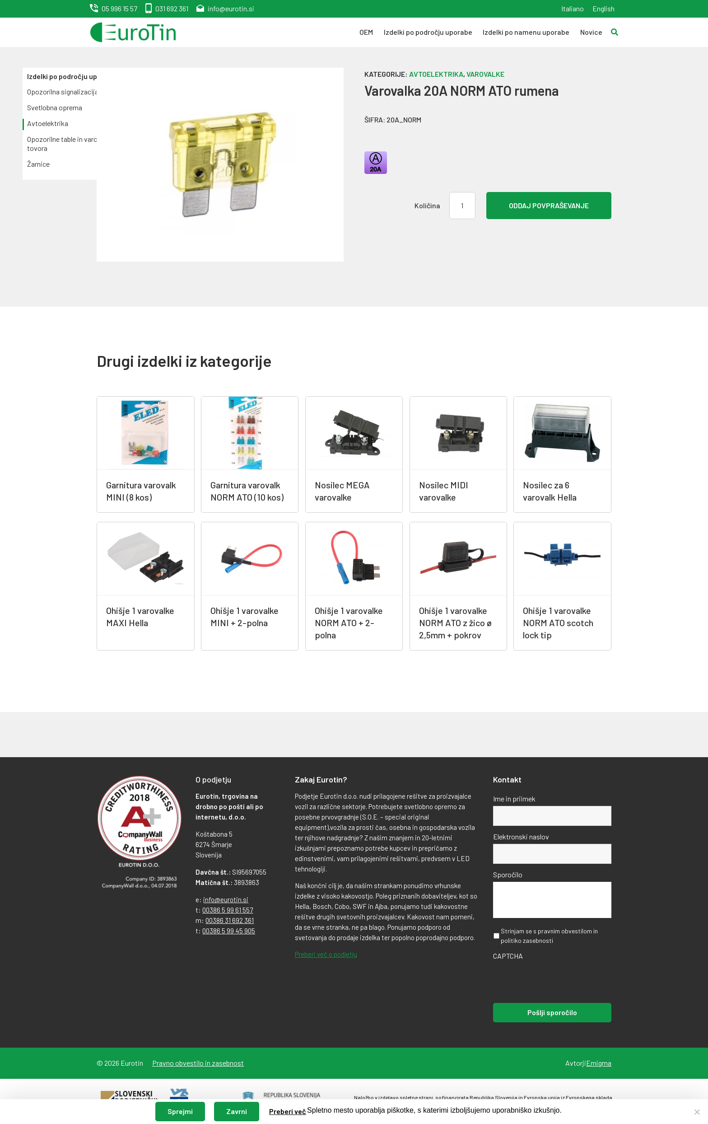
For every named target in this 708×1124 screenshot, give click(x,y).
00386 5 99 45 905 (228, 931)
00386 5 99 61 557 (227, 910)
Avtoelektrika (47, 123)
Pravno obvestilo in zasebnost (198, 1062)
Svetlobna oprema (54, 107)
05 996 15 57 (119, 8)
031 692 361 (171, 8)
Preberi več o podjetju (326, 954)
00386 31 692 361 (229, 920)
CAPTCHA (508, 955)
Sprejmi (180, 1111)
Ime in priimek (514, 798)
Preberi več (287, 1111)
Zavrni (236, 1111)
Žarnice (38, 163)
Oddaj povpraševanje (549, 205)
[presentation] (561, 980)
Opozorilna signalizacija (62, 91)
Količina (427, 205)
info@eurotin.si (231, 8)
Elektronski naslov (521, 836)
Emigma (598, 1062)
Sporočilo (507, 874)
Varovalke (485, 74)
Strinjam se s (549, 935)
